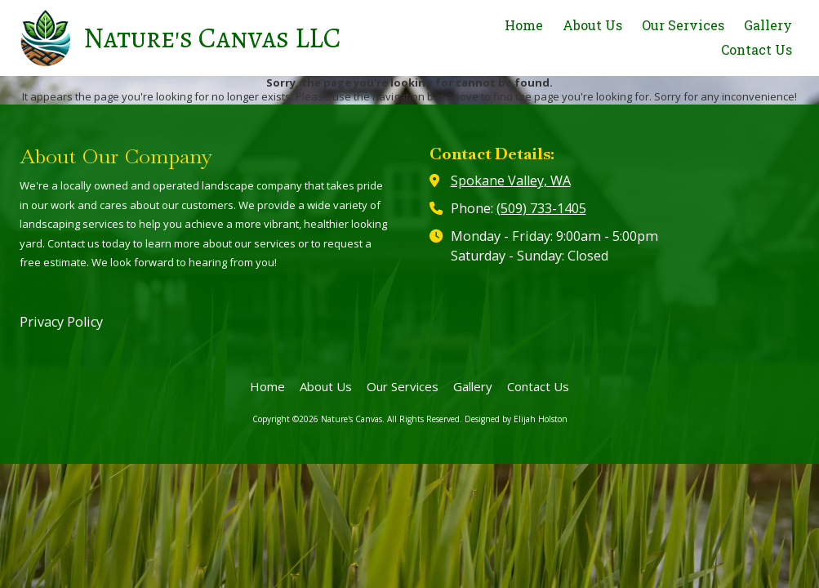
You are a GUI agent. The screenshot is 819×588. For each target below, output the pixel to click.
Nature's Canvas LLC (212, 37)
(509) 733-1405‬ (541, 208)
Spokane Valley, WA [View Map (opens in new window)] (511, 180)
